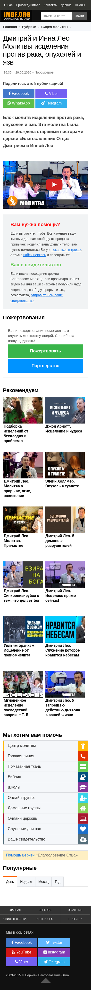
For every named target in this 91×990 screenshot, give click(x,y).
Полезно (75, 918)
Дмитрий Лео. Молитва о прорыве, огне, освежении (17, 488)
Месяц (43, 882)
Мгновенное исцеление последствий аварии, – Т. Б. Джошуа (16, 710)
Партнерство (45, 365)
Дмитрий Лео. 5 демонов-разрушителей (59, 541)
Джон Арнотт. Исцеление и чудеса (63, 428)
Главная (10, 27)
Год (57, 882)
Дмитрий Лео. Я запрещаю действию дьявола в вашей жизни (62, 707)
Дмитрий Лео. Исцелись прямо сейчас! (60, 595)
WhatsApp (19, 103)
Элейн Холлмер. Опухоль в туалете (62, 483)
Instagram (54, 952)
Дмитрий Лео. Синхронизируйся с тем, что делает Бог (22, 595)
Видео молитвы (54, 27)
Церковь (45, 909)
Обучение (75, 909)
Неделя (26, 882)
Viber (51, 93)
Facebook (18, 93)
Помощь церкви (20, 855)
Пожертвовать (45, 351)
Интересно (45, 918)
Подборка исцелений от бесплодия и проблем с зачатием (16, 436)
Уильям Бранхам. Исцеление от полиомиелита (19, 650)
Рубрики (29, 27)
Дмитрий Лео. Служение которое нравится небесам (62, 650)
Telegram (51, 103)
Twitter (54, 942)
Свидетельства (14, 918)
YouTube (21, 952)
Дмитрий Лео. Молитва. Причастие (16, 541)
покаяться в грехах (66, 250)
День (10, 882)
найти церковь (34, 255)
